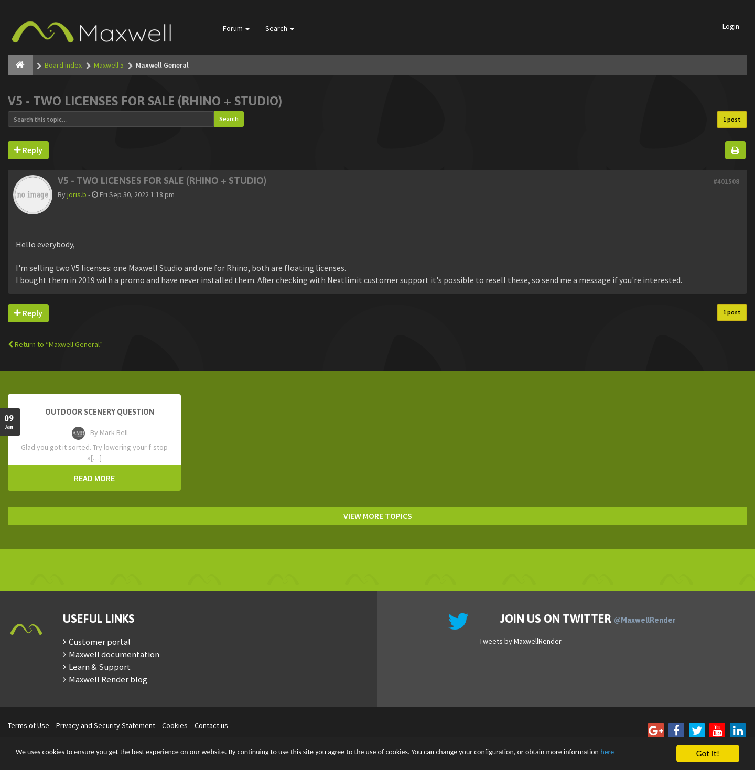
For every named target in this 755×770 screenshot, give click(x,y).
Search (279, 28)
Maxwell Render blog (108, 679)
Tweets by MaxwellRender (520, 641)
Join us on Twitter (587, 618)
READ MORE (94, 478)
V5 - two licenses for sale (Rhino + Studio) (145, 101)
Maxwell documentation (114, 654)
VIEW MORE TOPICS (377, 516)
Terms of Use (28, 725)
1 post (732, 119)
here (90, 758)
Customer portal (100, 641)
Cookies (175, 725)
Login (730, 26)
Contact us (211, 725)
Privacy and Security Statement (105, 725)
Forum (236, 28)
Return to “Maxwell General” (55, 344)
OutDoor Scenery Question (99, 412)
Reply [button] (28, 150)
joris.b (77, 194)
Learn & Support (100, 667)
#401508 (726, 182)
